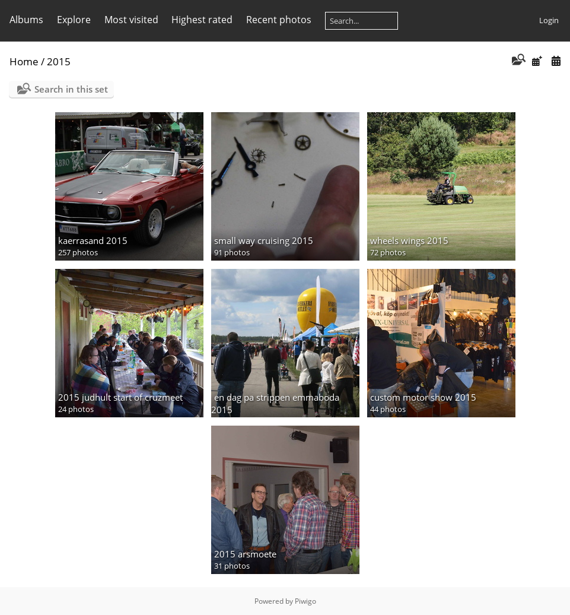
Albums (26, 19)
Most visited (131, 19)
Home (24, 61)
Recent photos (278, 19)
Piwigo (305, 601)
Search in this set (71, 89)
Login (549, 20)
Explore (74, 19)
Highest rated (202, 19)
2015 (59, 61)
